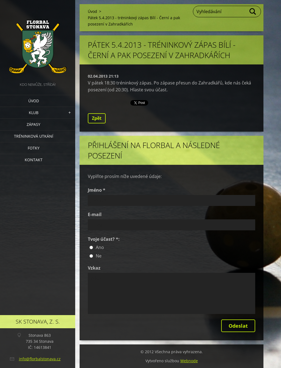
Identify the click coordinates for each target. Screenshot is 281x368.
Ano (100, 247)
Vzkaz (94, 268)
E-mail (95, 214)
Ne (99, 256)
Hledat (253, 11)
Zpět (97, 118)
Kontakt (34, 159)
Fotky (34, 148)
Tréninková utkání (33, 136)
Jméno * (96, 190)
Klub (33, 112)
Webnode (189, 360)
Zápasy (33, 124)
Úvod (33, 100)
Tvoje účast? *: (104, 239)
